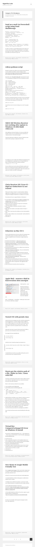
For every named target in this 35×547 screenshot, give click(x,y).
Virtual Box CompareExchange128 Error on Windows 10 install (16, 428)
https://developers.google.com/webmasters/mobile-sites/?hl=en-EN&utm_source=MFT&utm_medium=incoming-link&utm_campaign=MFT (17, 488)
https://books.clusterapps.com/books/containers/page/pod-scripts (17, 73)
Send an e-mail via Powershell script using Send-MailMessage (17, 26)
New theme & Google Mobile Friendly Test (16, 466)
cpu (6, 456)
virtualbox (12, 456)
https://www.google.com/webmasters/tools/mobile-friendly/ (16, 494)
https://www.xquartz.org (21, 240)
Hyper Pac (13, 57)
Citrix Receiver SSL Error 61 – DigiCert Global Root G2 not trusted (17, 186)
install (10, 456)
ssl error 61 (10, 222)
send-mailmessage (8, 58)
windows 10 (16, 456)
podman (24, 113)
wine (6, 270)
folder (24, 416)
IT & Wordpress (19, 57)
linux (26, 416)
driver (25, 175)
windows (13, 222)
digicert (6, 222)
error (7, 456)
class (23, 362)
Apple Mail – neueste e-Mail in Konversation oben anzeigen (17, 279)
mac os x (28, 269)
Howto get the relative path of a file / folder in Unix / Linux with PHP (17, 373)
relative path (7, 417)
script (27, 57)
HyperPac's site (8, 3)
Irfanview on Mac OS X (14, 231)
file (22, 416)
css (24, 362)
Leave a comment (15, 58)
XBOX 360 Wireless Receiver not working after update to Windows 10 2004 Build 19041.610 (16, 126)
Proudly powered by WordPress (10, 545)
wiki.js (6, 114)
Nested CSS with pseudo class (17, 317)
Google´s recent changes (12, 470)
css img (27, 362)
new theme (9, 533)
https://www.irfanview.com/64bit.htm (12, 249)
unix (10, 417)
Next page (31, 539)
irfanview (24, 269)
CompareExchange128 (25, 455)
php (28, 416)
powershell (24, 57)
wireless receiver (9, 176)
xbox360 (13, 176)
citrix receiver (25, 221)
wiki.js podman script (14, 67)
